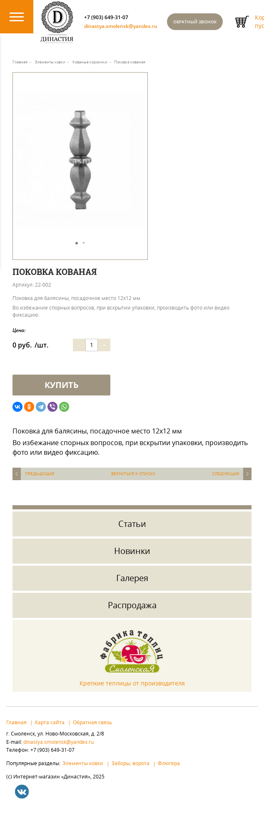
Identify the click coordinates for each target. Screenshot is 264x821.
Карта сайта (50, 730)
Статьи (132, 531)
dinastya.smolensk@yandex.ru (140, 31)
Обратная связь (92, 730)
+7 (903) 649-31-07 (120, 20)
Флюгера (169, 771)
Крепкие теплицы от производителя (132, 691)
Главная (16, 730)
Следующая (225, 481)
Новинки (132, 558)
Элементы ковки (82, 771)
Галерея (132, 586)
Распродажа (132, 613)
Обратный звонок (225, 26)
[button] (140, 98)
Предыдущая (39, 481)
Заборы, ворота (130, 771)
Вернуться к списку (133, 481)
